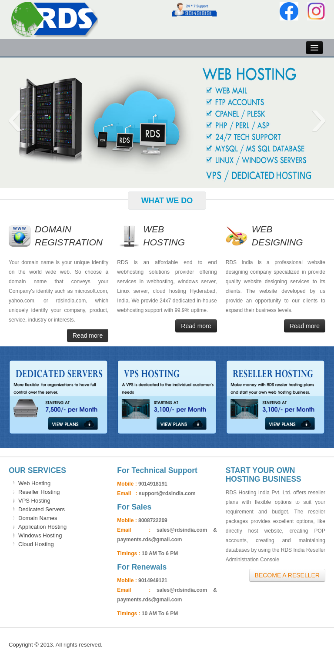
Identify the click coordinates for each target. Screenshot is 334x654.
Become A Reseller (287, 575)
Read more (88, 335)
